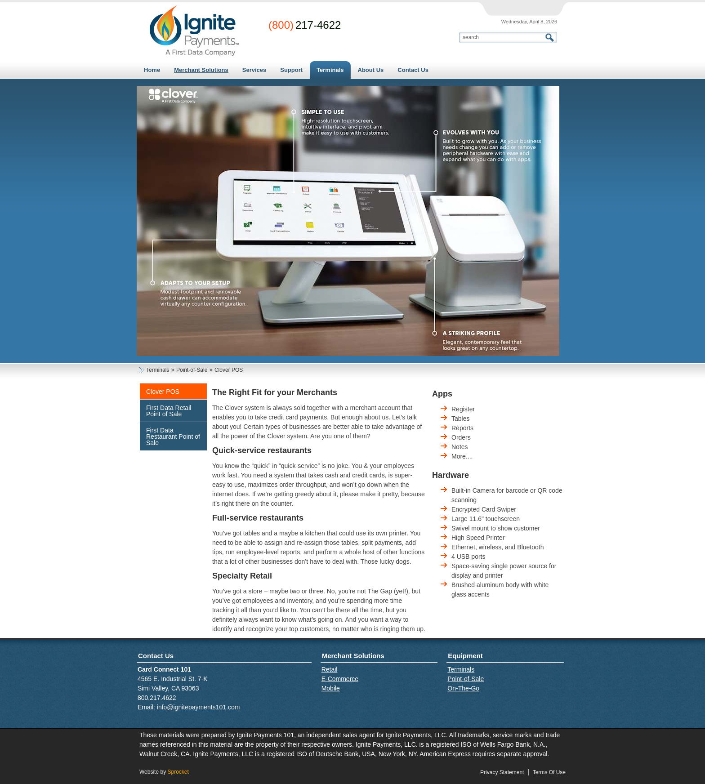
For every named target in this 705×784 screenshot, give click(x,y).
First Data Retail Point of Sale (168, 411)
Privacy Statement (502, 772)
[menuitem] (201, 70)
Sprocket (177, 772)
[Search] (502, 37)
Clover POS (162, 391)
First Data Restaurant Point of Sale (173, 436)
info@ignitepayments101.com (198, 707)
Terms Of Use (549, 772)
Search (550, 37)
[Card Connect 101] (194, 31)
